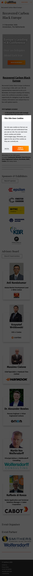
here (14, 137)
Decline (7, 148)
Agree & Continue (21, 148)
